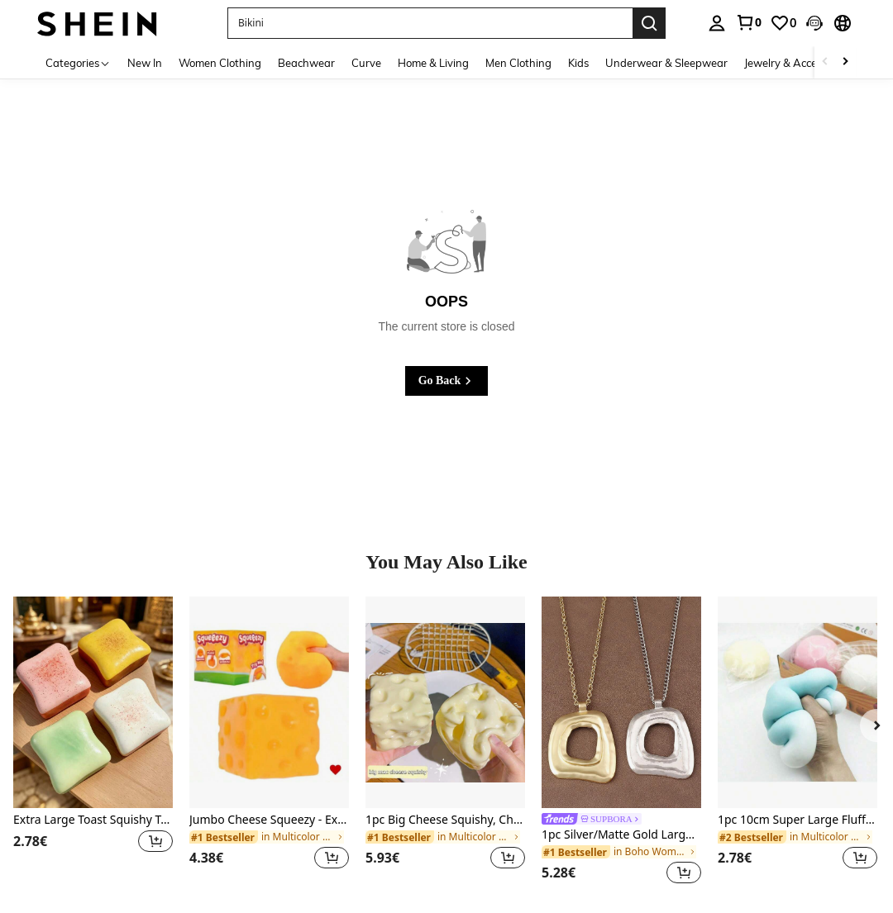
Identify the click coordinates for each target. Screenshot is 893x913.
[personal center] (717, 23)
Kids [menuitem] (578, 62)
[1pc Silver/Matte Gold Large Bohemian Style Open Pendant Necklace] (621, 703)
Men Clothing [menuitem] (518, 62)
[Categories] (78, 62)
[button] (814, 23)
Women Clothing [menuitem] (220, 62)
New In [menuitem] (144, 62)
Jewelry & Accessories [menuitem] (797, 62)
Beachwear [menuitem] (306, 62)
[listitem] (93, 743)
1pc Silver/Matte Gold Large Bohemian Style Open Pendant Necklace (621, 835)
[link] (748, 22)
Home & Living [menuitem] (433, 62)
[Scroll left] (825, 62)
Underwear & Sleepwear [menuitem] (666, 62)
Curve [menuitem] (366, 62)
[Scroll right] (845, 62)
